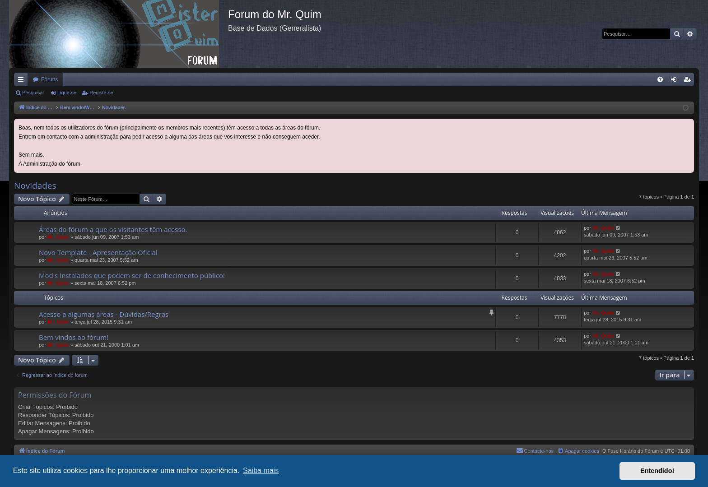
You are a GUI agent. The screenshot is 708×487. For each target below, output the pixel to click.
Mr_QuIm (58, 237)
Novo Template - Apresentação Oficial (98, 252)
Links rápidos (23, 81)
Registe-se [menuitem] (689, 81)
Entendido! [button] (657, 470)
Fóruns (49, 79)
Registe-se (101, 92)
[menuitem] (660, 79)
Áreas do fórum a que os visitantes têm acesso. (113, 229)
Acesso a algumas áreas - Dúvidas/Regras (103, 314)
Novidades (35, 185)
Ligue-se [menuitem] (675, 81)
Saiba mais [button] (261, 470)
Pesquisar (33, 92)
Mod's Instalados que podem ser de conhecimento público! (132, 275)
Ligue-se (66, 92)
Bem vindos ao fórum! (73, 337)
